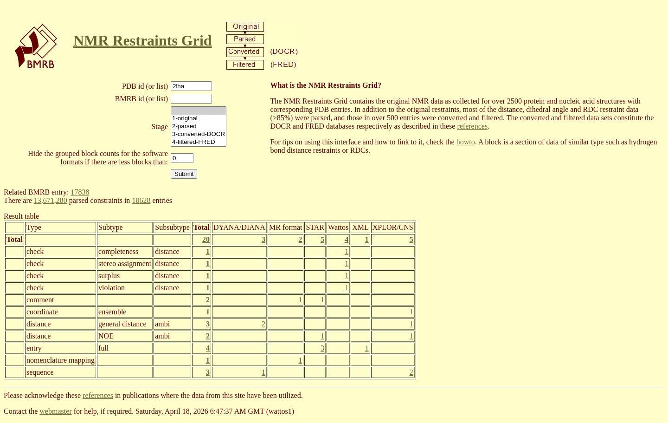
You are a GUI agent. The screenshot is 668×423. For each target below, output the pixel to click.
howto (465, 142)
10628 (141, 200)
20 (206, 239)
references (472, 126)
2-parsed (198, 126)
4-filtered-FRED (198, 142)
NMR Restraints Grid (142, 40)
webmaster (55, 411)
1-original (198, 119)
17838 (80, 192)
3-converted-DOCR (198, 134)
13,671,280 (50, 200)
